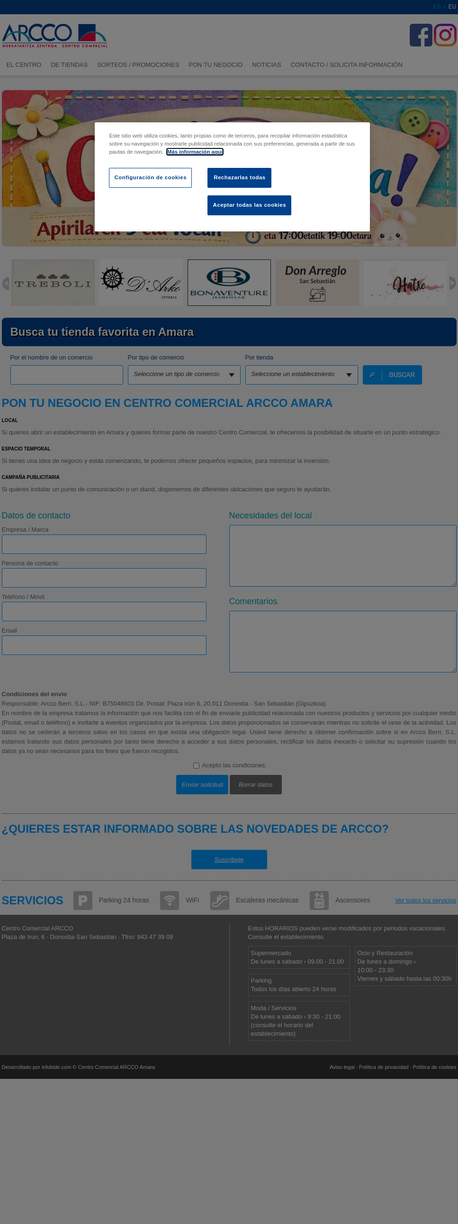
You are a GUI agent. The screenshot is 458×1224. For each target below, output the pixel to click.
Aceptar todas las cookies (249, 205)
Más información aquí (195, 152)
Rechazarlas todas (240, 177)
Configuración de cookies (150, 177)
